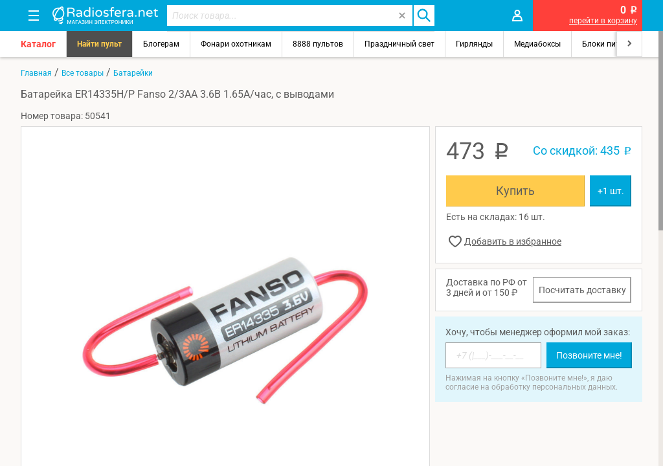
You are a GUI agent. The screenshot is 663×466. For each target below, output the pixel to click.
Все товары (83, 73)
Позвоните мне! (589, 355)
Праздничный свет (399, 44)
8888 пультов (318, 44)
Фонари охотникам (236, 44)
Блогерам (161, 44)
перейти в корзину (603, 20)
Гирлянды (474, 44)
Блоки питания (610, 44)
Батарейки (133, 73)
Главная (36, 73)
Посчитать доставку (582, 290)
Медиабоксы (537, 44)
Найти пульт (99, 44)
